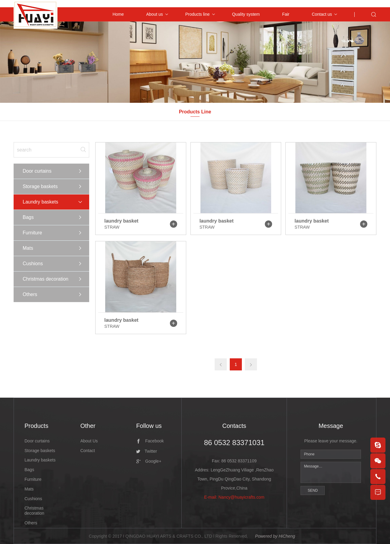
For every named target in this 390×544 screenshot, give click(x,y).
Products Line (195, 111)
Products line (197, 14)
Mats (28, 248)
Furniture (32, 232)
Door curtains (37, 171)
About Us (89, 440)
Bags (28, 217)
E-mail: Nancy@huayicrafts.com (234, 497)
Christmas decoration (45, 279)
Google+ (153, 461)
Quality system (246, 14)
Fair (285, 14)
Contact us (322, 14)
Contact (87, 450)
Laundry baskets (40, 201)
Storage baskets (40, 186)
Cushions (33, 263)
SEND (313, 490)
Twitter (151, 451)
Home (118, 14)
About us (154, 14)
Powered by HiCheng (275, 536)
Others (30, 294)
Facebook (154, 440)
